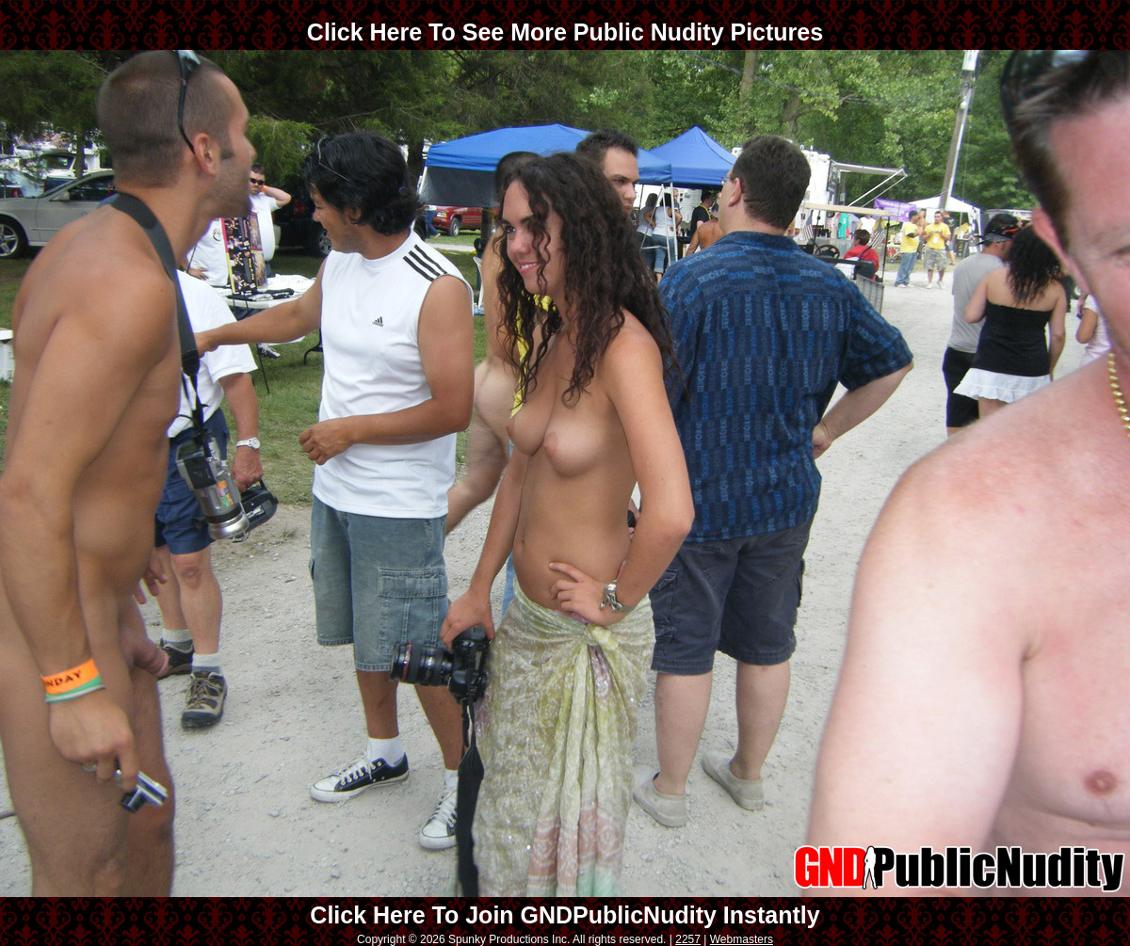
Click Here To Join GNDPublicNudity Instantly (564, 915)
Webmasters (741, 939)
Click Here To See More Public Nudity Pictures (565, 32)
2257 (688, 939)
